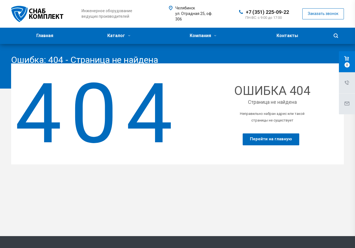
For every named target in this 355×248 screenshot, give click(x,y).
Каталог (118, 35)
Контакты (287, 35)
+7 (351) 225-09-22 (267, 12)
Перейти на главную (271, 138)
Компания (203, 35)
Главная (44, 35)
